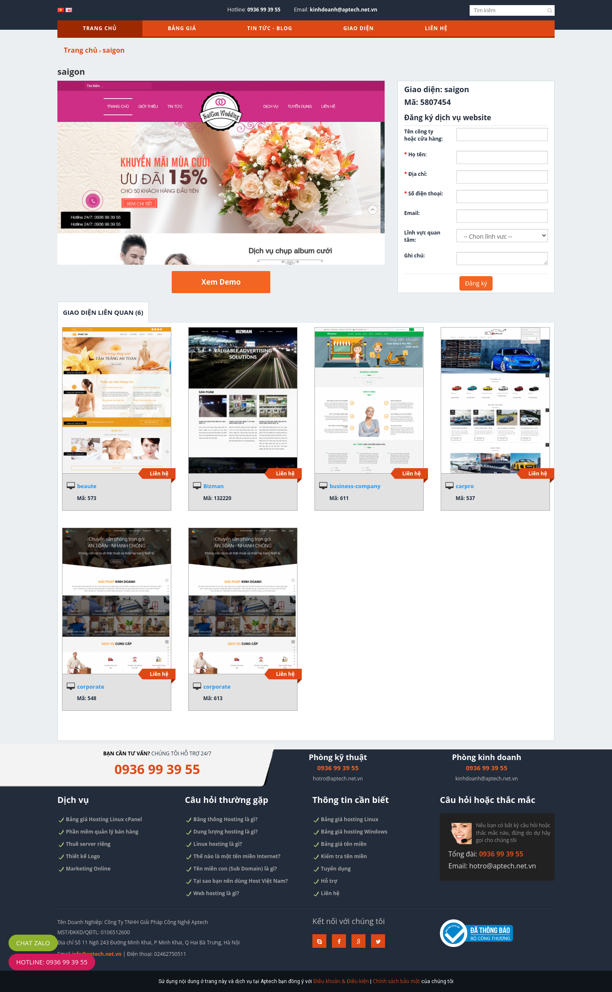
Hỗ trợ (326, 881)
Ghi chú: (414, 255)
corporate (90, 686)
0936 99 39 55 (263, 9)
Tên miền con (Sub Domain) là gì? (231, 869)
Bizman (213, 486)
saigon (113, 50)
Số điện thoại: (423, 193)
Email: (412, 213)
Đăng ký (476, 283)
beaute (86, 486)
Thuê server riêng (85, 845)
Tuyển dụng (332, 869)
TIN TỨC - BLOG (269, 28)
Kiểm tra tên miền (340, 857)
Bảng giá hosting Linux (346, 821)
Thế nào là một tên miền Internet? (233, 857)
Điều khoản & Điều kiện (340, 982)
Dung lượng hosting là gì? (222, 833)
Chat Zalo (33, 942)
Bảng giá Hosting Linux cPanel (100, 821)
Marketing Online (85, 868)
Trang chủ (100, 28)
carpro (465, 486)
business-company (354, 486)
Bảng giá (182, 28)
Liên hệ (436, 28)
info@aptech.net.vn (97, 954)
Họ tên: (415, 154)
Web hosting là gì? (213, 893)
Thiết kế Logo (80, 857)
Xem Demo (221, 282)
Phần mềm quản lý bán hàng (99, 833)
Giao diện (358, 28)
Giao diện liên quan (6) (103, 312)
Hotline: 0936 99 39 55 (52, 962)
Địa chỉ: (415, 174)
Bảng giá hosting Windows (350, 833)
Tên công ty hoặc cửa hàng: (423, 135)
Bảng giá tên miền (340, 845)
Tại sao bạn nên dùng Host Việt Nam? (236, 881)
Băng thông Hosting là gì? (222, 821)
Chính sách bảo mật (393, 982)
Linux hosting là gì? (214, 845)
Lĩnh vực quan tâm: (422, 236)
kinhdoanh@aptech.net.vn (343, 9)
